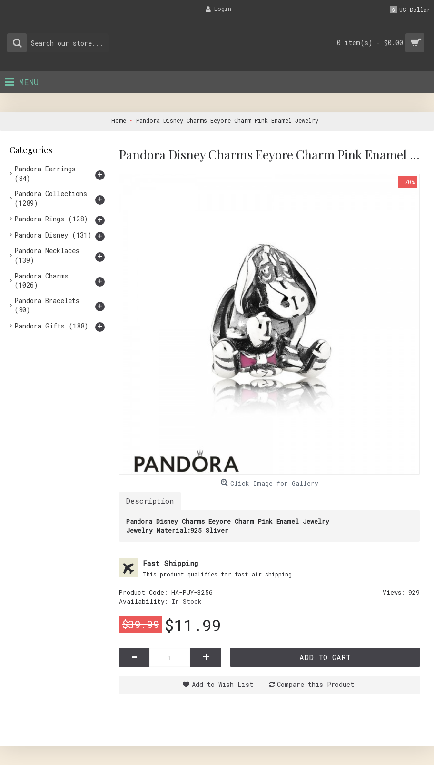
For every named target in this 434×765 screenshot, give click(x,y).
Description (150, 501)
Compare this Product (315, 684)
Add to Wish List (222, 684)
